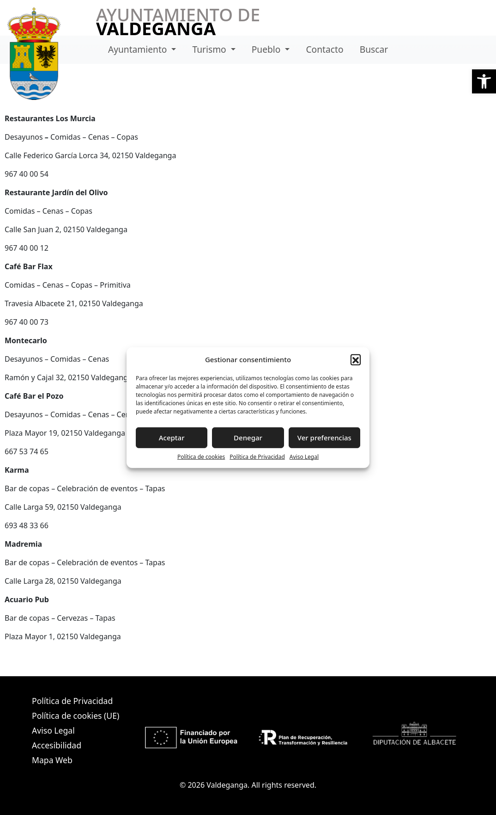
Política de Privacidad (257, 456)
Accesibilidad (56, 745)
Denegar (248, 437)
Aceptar (172, 437)
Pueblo (267, 49)
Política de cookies (201, 456)
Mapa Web (52, 760)
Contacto (324, 49)
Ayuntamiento (138, 49)
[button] (484, 81)
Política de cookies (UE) (75, 715)
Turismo (211, 49)
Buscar (374, 49)
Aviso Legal (304, 456)
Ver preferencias (324, 437)
